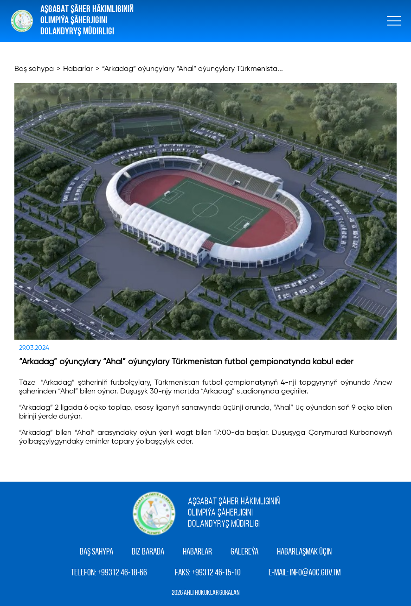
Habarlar (78, 69)
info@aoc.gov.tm (315, 573)
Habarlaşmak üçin (304, 552)
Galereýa (244, 552)
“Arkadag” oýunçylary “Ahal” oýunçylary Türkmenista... (192, 69)
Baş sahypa (34, 69)
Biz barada (148, 552)
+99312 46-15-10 (216, 573)
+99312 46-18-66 (122, 573)
